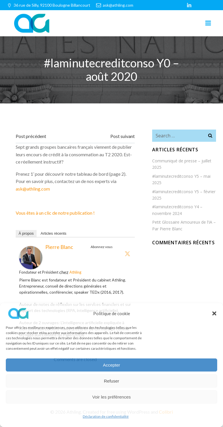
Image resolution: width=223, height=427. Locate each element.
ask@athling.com (33, 188)
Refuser (111, 380)
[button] (214, 313)
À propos (26, 233)
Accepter (111, 365)
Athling (75, 272)
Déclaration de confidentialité (106, 416)
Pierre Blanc (59, 247)
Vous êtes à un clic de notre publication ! (55, 213)
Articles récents (53, 233)
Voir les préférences (111, 396)
